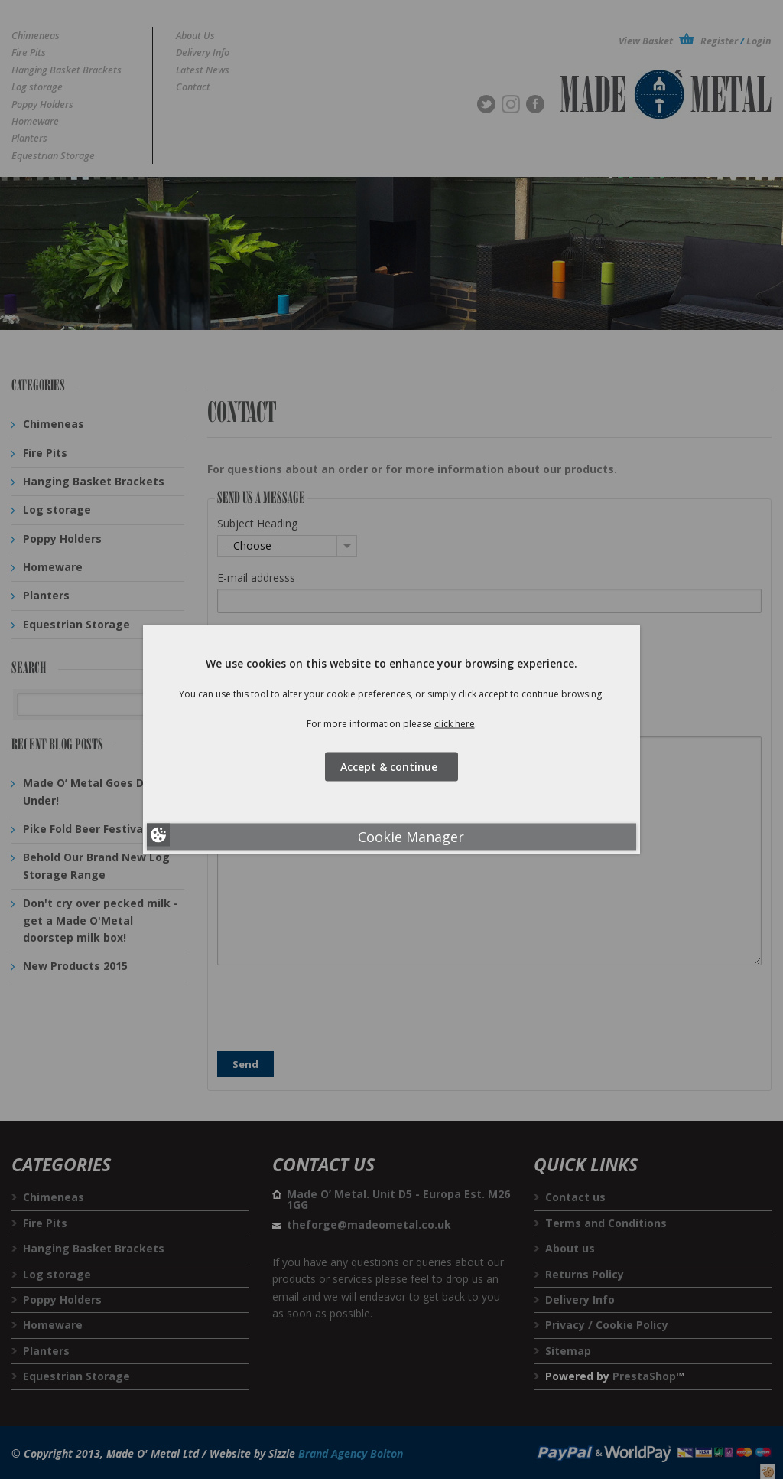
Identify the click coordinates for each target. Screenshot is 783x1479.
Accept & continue (391, 766)
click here (454, 723)
